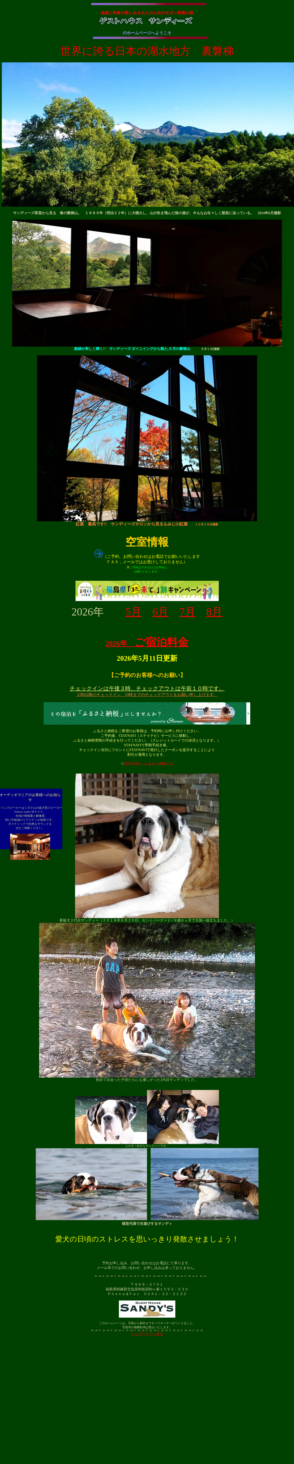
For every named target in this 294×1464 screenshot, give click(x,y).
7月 (187, 612)
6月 (160, 612)
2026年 (147, 643)
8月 (214, 612)
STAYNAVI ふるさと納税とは (148, 763)
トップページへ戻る (147, 1334)
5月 (133, 612)
